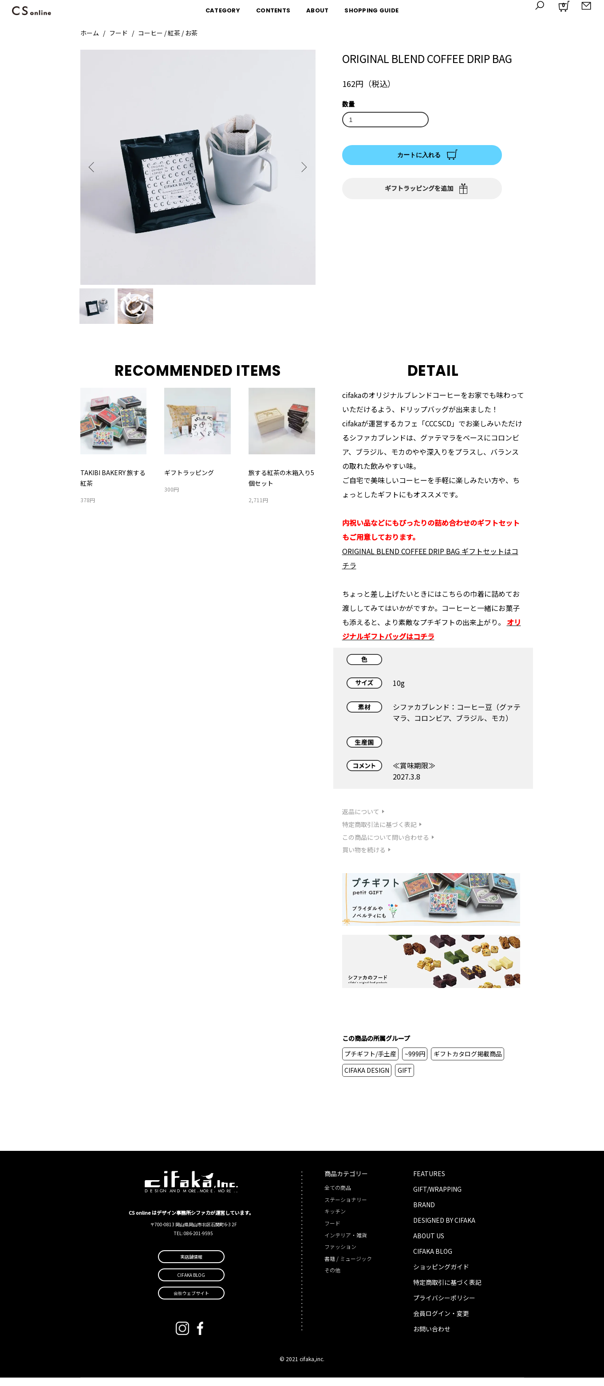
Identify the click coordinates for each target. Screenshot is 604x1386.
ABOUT (317, 10)
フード (118, 32)
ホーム (89, 32)
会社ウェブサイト (191, 1301)
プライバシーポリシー (444, 1306)
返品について (360, 820)
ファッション (340, 1255)
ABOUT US (428, 1244)
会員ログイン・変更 (441, 1322)
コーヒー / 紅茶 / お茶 (167, 32)
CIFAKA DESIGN (366, 1078)
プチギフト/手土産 (370, 1062)
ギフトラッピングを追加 (419, 188)
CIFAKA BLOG (432, 1260)
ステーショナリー (345, 1208)
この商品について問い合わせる (385, 845)
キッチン (335, 1220)
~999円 (415, 1062)
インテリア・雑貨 (345, 1243)
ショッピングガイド (441, 1275)
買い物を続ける (364, 858)
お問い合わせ (431, 1337)
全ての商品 (337, 1196)
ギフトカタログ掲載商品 (468, 1062)
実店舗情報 (191, 1265)
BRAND (424, 1213)
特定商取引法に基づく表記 (379, 832)
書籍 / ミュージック (348, 1267)
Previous (93, 167)
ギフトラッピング (189, 481)
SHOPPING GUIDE (371, 10)
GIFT (405, 1078)
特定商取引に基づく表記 (447, 1291)
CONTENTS (273, 10)
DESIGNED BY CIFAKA (444, 1229)
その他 (332, 1279)
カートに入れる (419, 154)
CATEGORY (222, 10)
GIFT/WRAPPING (437, 1197)
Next (302, 167)
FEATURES (429, 1182)
